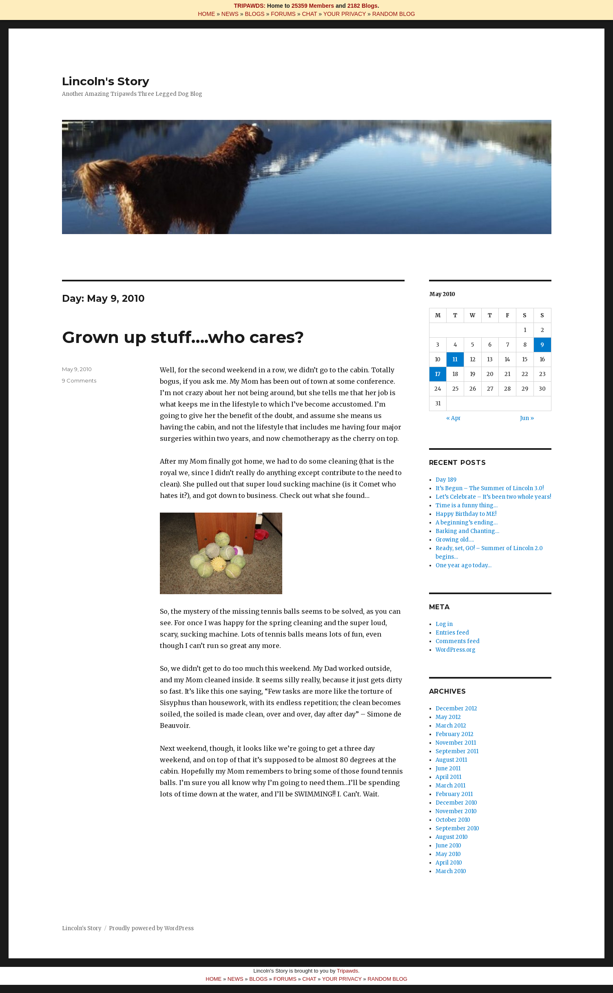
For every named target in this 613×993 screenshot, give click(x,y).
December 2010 (456, 802)
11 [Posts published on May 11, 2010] (455, 359)
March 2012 (451, 725)
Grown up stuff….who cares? (183, 337)
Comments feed (458, 641)
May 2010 (448, 854)
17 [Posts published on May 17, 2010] (437, 374)
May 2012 (448, 717)
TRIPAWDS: (250, 5)
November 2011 (456, 742)
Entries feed (452, 632)
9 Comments (79, 380)
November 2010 (456, 811)
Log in (444, 624)
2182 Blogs (362, 5)
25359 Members (313, 5)
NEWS (230, 14)
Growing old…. (455, 539)
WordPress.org (456, 649)
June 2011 (448, 768)
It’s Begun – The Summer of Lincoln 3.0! (490, 488)
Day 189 (446, 479)
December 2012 (456, 708)
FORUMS (283, 14)
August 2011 (451, 759)
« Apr (453, 418)
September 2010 (457, 828)
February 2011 (454, 794)
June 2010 (448, 845)
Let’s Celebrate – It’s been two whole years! (493, 496)
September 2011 (457, 751)
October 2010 (453, 819)
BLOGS (254, 14)
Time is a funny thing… (467, 505)
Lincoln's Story (105, 81)
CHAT (309, 14)
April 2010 (449, 862)
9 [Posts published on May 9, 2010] (542, 344)
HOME (206, 14)
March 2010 (451, 871)
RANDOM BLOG (393, 14)
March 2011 (450, 785)
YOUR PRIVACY (344, 14)
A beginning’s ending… (467, 522)
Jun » (527, 418)
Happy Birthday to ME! (466, 514)
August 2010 (452, 837)
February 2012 (455, 734)
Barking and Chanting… (467, 531)
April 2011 (448, 777)
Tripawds (347, 971)
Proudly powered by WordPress (151, 928)
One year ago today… (463, 565)
